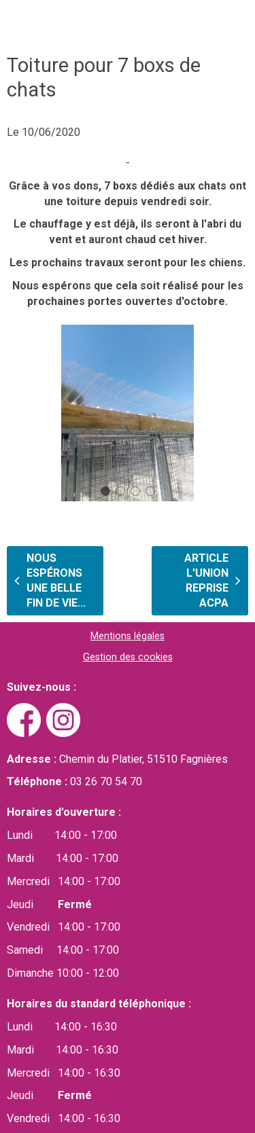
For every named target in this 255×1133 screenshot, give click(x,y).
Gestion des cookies (128, 657)
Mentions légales (127, 636)
